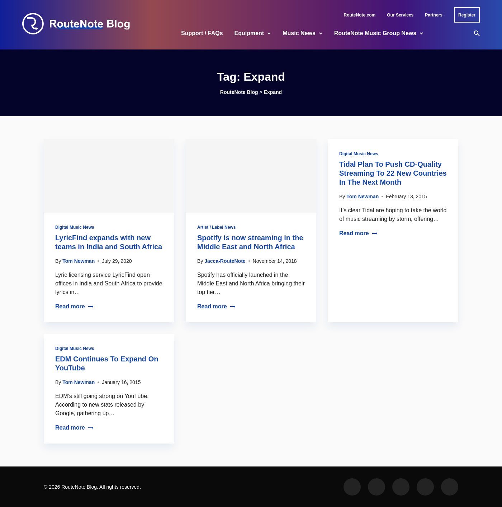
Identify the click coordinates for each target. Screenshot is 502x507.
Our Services (400, 15)
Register (466, 15)
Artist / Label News (216, 227)
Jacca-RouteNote (224, 261)
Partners (433, 15)
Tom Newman (78, 261)
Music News (299, 33)
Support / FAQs (202, 33)
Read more (74, 306)
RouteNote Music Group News (375, 33)
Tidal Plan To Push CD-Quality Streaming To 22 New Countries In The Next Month (393, 173)
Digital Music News (74, 227)
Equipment (249, 33)
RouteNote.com (360, 15)
